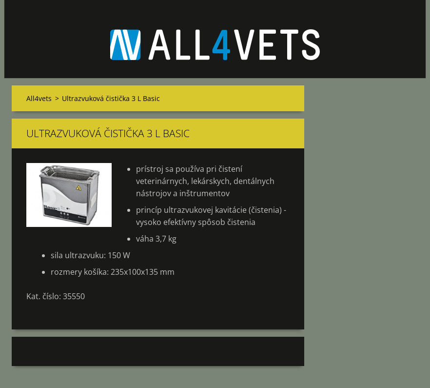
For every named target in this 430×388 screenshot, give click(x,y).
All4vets (39, 98)
